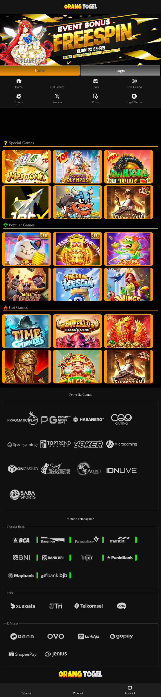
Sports (19, 99)
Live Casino (134, 83)
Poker (95, 99)
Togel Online (134, 99)
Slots (96, 83)
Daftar (40, 70)
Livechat (130, 690)
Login (120, 70)
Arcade (57, 99)
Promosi (26, 690)
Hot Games (57, 83)
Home (19, 83)
